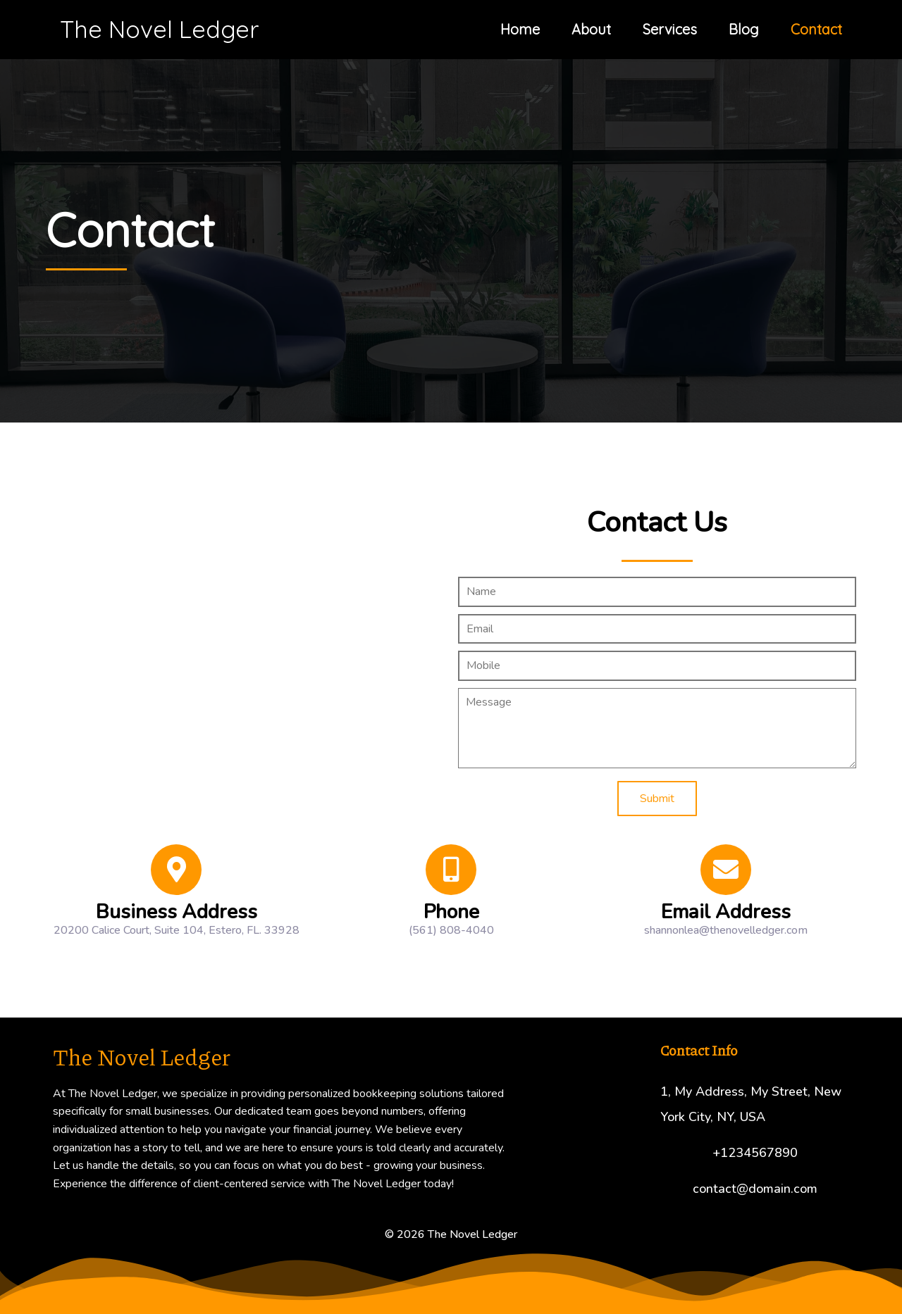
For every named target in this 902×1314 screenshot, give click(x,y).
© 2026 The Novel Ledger (451, 1234)
